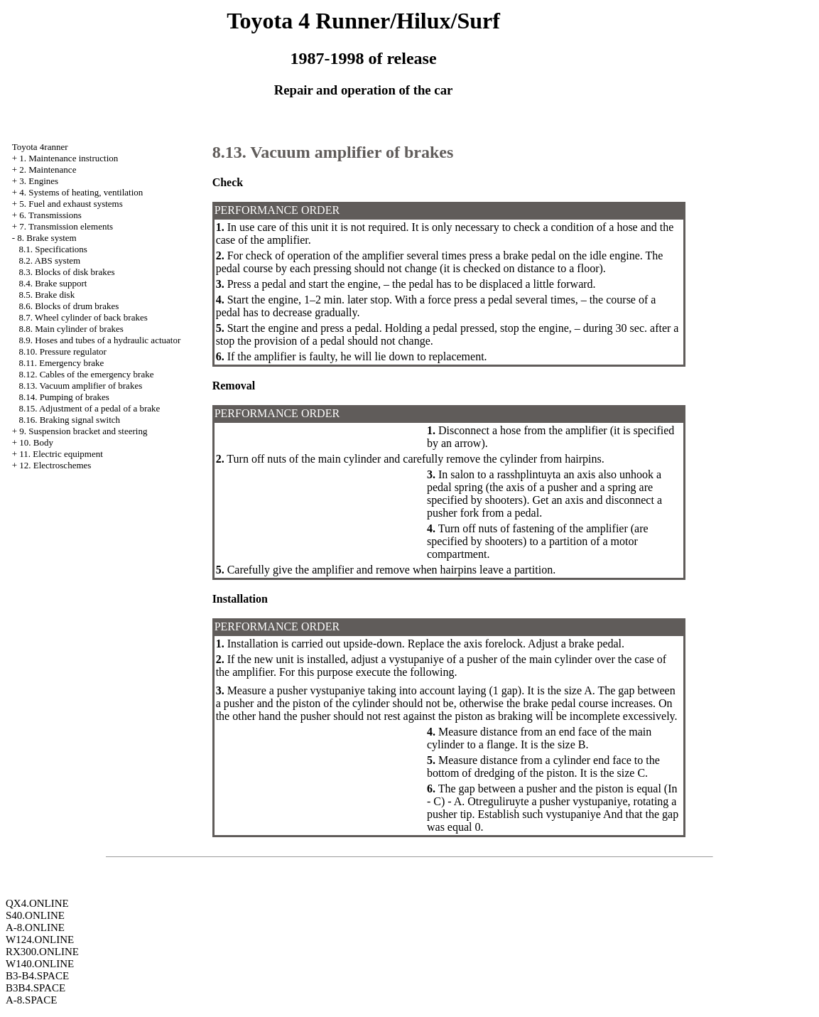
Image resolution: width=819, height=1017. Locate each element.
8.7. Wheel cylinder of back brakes (82, 317)
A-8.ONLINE (35, 927)
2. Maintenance (47, 169)
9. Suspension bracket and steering (83, 431)
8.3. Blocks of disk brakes (66, 272)
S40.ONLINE (35, 915)
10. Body (36, 442)
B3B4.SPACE (35, 988)
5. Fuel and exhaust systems (71, 203)
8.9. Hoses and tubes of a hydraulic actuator (99, 340)
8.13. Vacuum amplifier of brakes (80, 385)
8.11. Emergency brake (61, 362)
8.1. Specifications (52, 249)
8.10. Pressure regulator (62, 351)
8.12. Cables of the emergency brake (85, 374)
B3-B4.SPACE (37, 975)
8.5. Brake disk (46, 294)
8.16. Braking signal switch (69, 419)
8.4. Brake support (52, 283)
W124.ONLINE (40, 939)
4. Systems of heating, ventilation (81, 192)
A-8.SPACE (31, 1000)
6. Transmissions (50, 215)
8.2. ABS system (49, 260)
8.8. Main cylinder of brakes (70, 328)
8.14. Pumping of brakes (63, 397)
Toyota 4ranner (40, 146)
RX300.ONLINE (42, 951)
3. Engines (38, 181)
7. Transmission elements (66, 226)
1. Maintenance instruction (68, 158)
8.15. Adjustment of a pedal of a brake (89, 408)
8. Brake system (46, 237)
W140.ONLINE (40, 963)
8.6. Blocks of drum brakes (68, 306)
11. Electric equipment (61, 453)
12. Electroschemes (55, 465)
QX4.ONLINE (37, 903)
